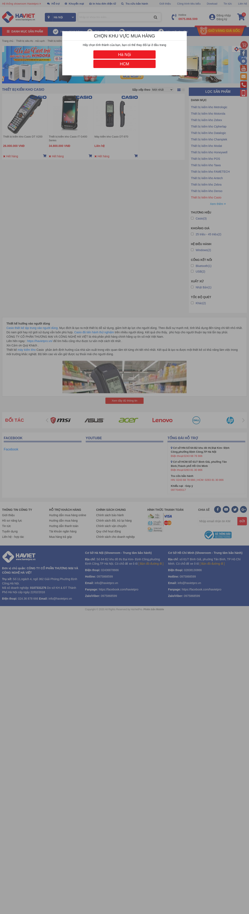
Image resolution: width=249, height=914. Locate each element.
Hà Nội (124, 54)
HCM (124, 64)
